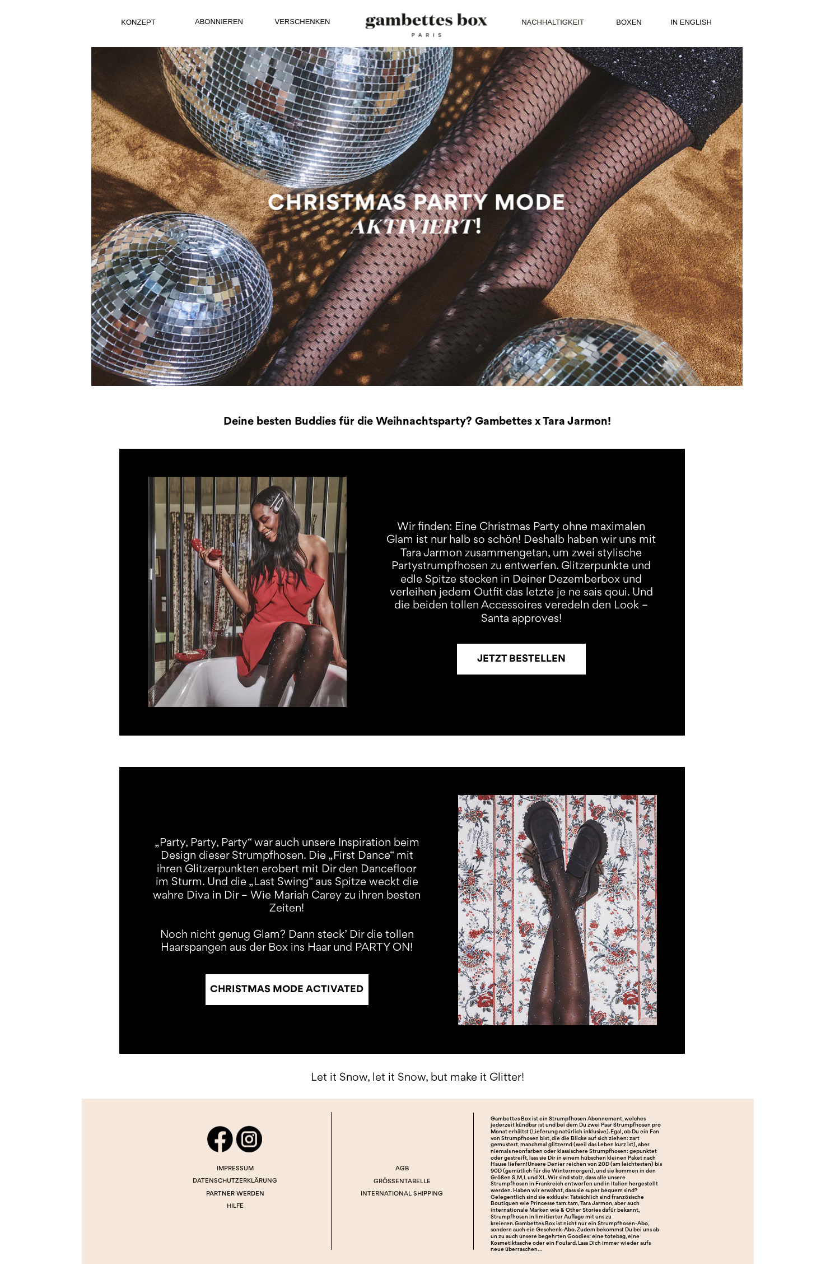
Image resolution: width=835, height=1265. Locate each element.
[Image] (417, 216)
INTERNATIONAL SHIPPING (402, 1194)
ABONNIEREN (219, 21)
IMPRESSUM (235, 1169)
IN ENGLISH (691, 22)
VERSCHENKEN (302, 21)
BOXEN (629, 22)
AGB (402, 1169)
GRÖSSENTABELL (400, 1182)
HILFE (235, 1206)
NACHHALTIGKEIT (552, 22)
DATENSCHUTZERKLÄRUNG (235, 1181)
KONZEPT (138, 22)
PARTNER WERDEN (235, 1194)
